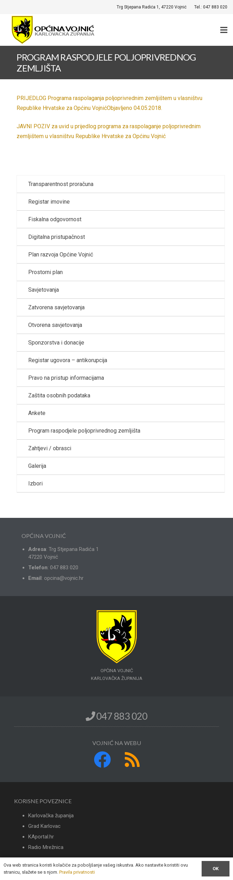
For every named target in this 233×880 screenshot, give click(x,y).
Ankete (36, 413)
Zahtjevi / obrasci (49, 448)
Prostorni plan (45, 272)
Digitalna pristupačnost (56, 237)
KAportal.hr (41, 836)
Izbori (35, 483)
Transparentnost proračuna (60, 184)
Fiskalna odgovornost (54, 219)
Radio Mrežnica (45, 847)
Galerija (37, 466)
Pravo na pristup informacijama (66, 377)
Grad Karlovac (44, 826)
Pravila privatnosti (77, 872)
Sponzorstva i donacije (56, 342)
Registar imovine (49, 201)
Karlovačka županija (51, 815)
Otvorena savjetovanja (55, 325)
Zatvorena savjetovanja (56, 307)
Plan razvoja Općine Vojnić (60, 254)
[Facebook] (102, 759)
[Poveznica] (54, 30)
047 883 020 (116, 716)
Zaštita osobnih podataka (59, 395)
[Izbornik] (224, 30)
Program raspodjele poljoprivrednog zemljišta (84, 430)
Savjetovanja (43, 289)
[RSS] (132, 759)
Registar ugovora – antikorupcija (67, 360)
